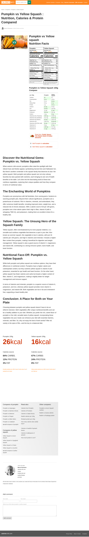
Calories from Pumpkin (27, 408)
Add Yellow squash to (42, 146)
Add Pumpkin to (40, 143)
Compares (57, 2)
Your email (23, 498)
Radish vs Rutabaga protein (46, 415)
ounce (16, 369)
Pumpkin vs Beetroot (8, 413)
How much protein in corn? (28, 437)
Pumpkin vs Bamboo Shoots (10, 411)
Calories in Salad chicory (28, 413)
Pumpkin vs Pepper (8, 416)
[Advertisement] (14, 64)
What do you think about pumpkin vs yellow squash (15, 504)
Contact (85, 2)
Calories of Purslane (26, 411)
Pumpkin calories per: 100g (9, 369)
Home (2, 9)
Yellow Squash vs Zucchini (10, 448)
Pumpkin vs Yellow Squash (17, 9)
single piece (21, 369)
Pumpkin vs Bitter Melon (9, 419)
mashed (5, 371)
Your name (5, 498)
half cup (35, 371)
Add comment (7, 518)
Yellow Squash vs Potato (9, 445)
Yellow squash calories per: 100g (38, 369)
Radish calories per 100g (28, 416)
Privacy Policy (69, 533)
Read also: (43, 136)
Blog (62, 2)
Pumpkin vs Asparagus (9, 408)
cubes (10, 371)
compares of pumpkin (12, 424)
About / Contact (77, 533)
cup (25, 369)
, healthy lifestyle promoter (14, 28)
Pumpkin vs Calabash (9, 421)
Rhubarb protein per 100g (28, 419)
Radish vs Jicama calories (46, 413)
